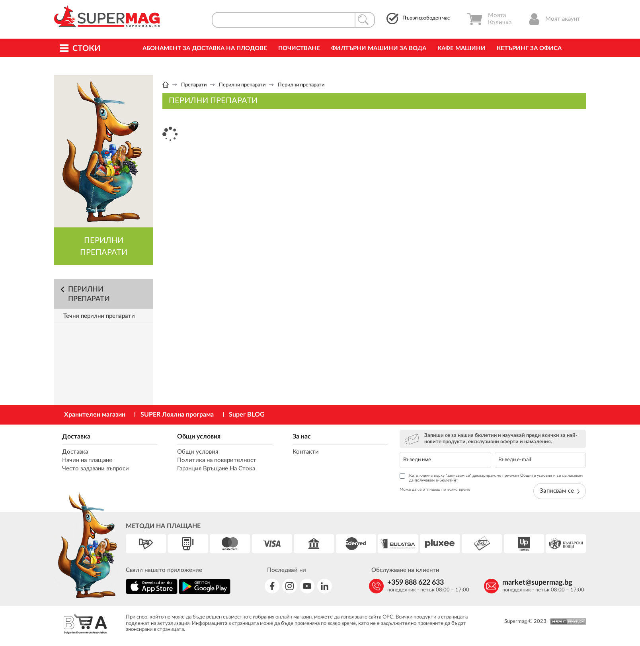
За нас (302, 436)
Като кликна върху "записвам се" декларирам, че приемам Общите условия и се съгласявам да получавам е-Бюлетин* (491, 477)
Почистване (299, 48)
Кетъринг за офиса (529, 48)
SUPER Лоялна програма (177, 414)
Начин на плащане (87, 460)
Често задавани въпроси (95, 469)
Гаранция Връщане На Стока (216, 469)
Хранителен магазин (94, 414)
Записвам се (560, 491)
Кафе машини (461, 48)
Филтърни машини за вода (378, 48)
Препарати (194, 85)
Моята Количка (488, 19)
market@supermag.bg (537, 582)
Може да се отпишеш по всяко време (435, 489)
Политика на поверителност (216, 460)
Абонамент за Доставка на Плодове (204, 48)
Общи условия (198, 436)
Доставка (76, 436)
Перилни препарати (242, 85)
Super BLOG (247, 414)
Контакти (306, 452)
